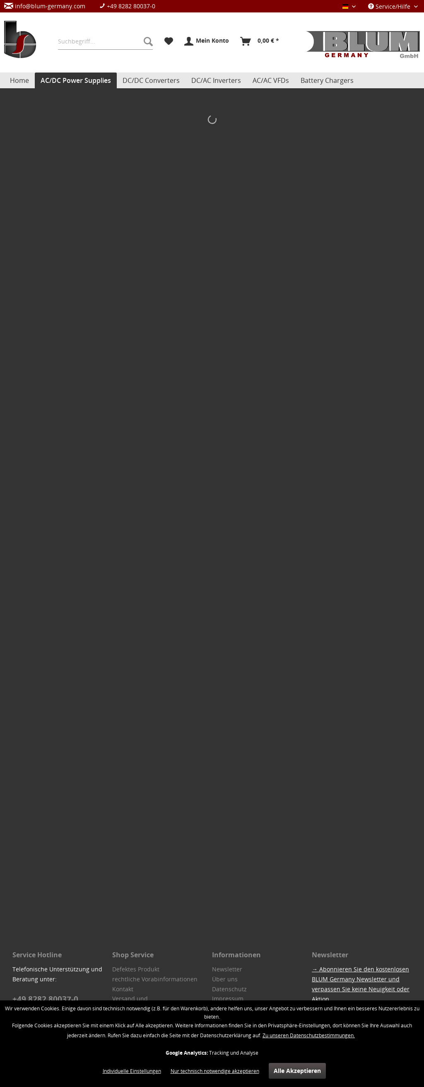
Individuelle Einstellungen (132, 1071)
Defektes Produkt (135, 969)
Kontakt (122, 989)
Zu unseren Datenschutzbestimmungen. (309, 1035)
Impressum (227, 998)
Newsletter (227, 969)
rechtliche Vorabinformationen (155, 979)
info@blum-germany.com (44, 6)
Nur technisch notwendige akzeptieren (215, 1071)
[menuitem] (84, 6)
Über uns (225, 979)
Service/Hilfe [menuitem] (390, 6)
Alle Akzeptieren (297, 1071)
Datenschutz (229, 989)
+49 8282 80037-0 (127, 6)
